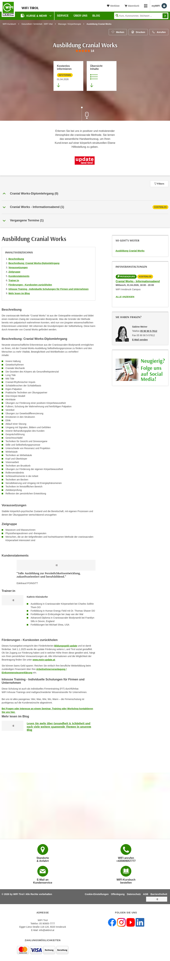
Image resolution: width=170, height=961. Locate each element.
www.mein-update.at (44, 659)
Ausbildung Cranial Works (130, 250)
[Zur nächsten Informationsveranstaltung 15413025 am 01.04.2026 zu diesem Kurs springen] (68, 76)
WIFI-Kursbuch (9, 24)
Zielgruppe (14, 271)
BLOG (96, 15)
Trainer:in (13, 280)
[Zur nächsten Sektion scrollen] (85, 114)
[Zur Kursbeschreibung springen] (102, 76)
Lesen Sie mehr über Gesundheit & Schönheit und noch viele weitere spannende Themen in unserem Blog (59, 726)
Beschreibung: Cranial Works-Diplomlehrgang (33, 263)
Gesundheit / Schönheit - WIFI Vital (36, 24)
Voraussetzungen (18, 267)
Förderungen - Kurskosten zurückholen (30, 284)
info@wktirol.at (46, 930)
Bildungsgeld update (65, 645)
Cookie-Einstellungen (97, 894)
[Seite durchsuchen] (141, 15)
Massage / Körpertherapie (69, 24)
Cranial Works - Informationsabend (138, 281)
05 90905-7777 (47, 923)
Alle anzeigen (125, 297)
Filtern (159, 183)
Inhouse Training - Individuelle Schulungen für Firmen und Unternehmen (48, 289)
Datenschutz (134, 894)
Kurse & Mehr (34, 15)
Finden (165, 15)
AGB (145, 894)
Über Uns (80, 15)
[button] (85, 193)
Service (63, 15)
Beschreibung (16, 259)
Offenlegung (118, 894)
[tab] (85, 207)
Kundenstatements (18, 276)
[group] (85, 51)
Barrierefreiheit (159, 894)
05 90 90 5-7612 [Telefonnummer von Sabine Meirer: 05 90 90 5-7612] (148, 331)
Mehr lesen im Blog (19, 293)
